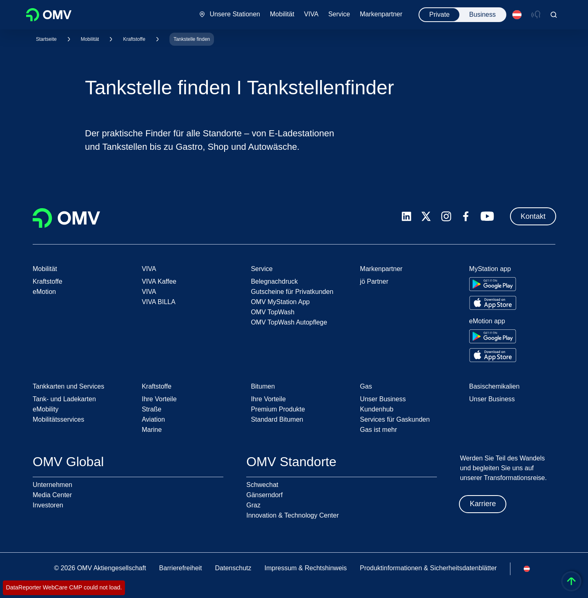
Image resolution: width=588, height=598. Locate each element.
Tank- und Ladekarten (64, 399)
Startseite (46, 39)
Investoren (48, 505)
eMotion (44, 291)
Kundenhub (377, 409)
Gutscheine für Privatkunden (292, 291)
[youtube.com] (487, 216)
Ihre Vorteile (159, 399)
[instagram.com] (446, 216)
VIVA (149, 291)
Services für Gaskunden (395, 419)
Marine (152, 429)
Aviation (153, 419)
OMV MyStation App (280, 301)
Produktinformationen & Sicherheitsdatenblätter (428, 568)
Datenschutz (233, 568)
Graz (253, 505)
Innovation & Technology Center (292, 515)
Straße (151, 409)
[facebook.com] (466, 216)
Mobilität (90, 39)
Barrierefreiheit (180, 568)
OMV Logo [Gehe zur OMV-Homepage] (48, 14)
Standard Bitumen (277, 419)
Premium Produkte (278, 409)
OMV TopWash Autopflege (289, 322)
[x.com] (426, 216)
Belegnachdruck (274, 281)
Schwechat (262, 484)
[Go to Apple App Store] (492, 303)
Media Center (52, 494)
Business (482, 14)
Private (439, 14)
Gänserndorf (264, 494)
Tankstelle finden (192, 39)
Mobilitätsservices (58, 419)
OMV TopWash (272, 312)
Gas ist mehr (378, 429)
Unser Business (383, 399)
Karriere (483, 504)
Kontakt (533, 216)
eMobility (45, 409)
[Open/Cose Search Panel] (554, 15)
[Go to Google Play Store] (492, 284)
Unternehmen (52, 484)
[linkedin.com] (406, 216)
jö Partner (374, 281)
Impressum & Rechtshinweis (305, 568)
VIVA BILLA (158, 301)
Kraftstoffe (134, 39)
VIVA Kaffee (159, 281)
